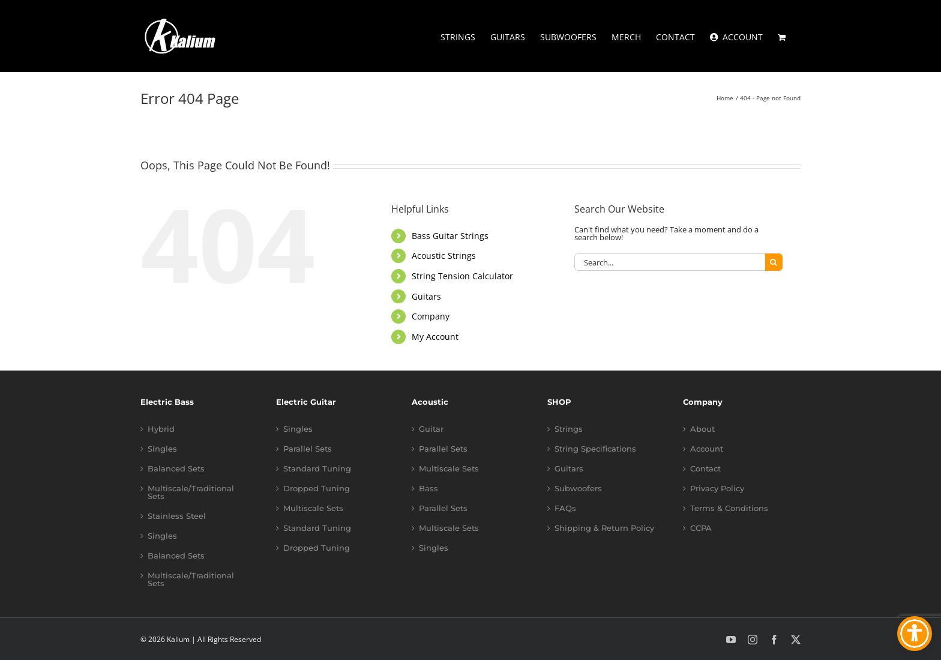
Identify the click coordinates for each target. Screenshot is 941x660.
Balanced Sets (176, 469)
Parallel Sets (307, 449)
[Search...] (669, 262)
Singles (162, 449)
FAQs (565, 508)
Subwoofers (578, 488)
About (702, 429)
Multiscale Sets (313, 508)
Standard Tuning (317, 469)
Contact (705, 469)
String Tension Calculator (462, 276)
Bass (428, 488)
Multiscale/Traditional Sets (191, 492)
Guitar (431, 429)
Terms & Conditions (729, 508)
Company (430, 316)
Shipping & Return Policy (604, 528)
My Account (435, 336)
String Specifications (595, 449)
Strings (569, 429)
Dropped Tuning (316, 488)
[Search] (774, 262)
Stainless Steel (177, 516)
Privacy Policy (717, 488)
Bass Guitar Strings (450, 235)
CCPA (701, 528)
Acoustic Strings (444, 255)
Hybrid (161, 429)
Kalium (178, 639)
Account (706, 449)
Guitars (426, 296)
